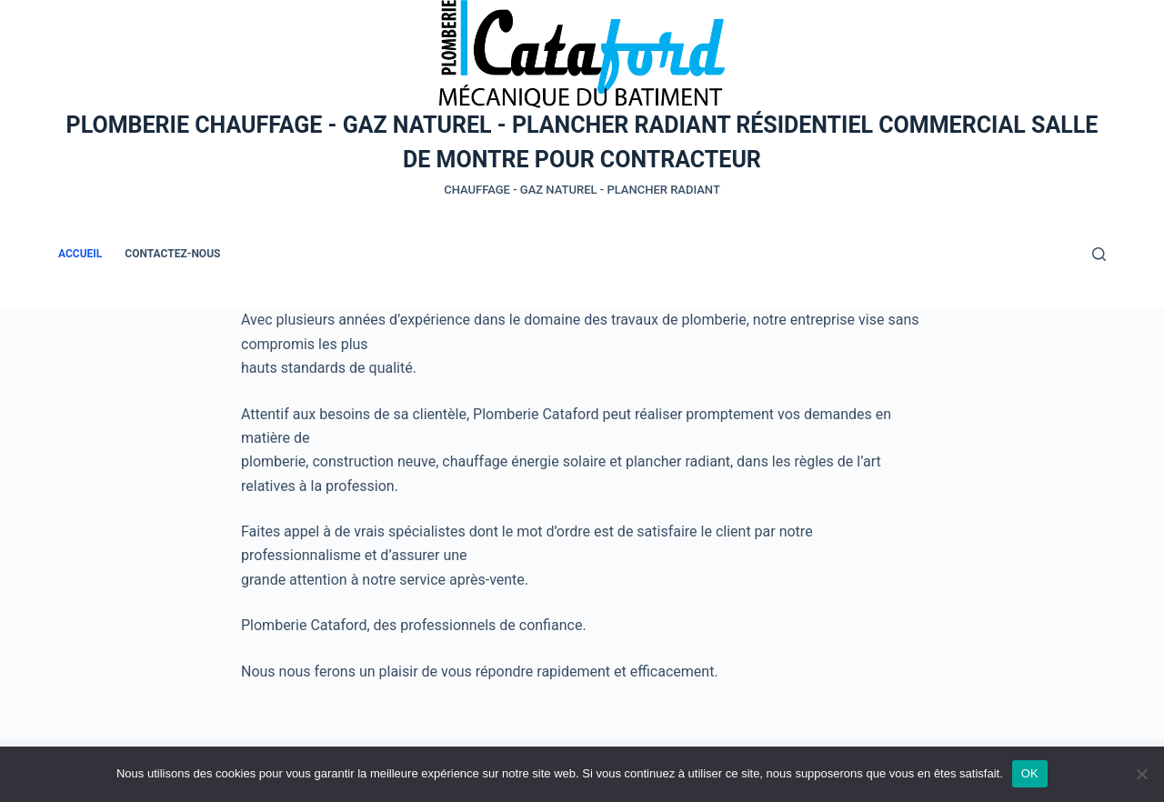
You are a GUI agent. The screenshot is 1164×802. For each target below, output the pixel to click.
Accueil (80, 253)
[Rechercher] (1099, 254)
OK (1030, 773)
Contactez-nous (172, 253)
